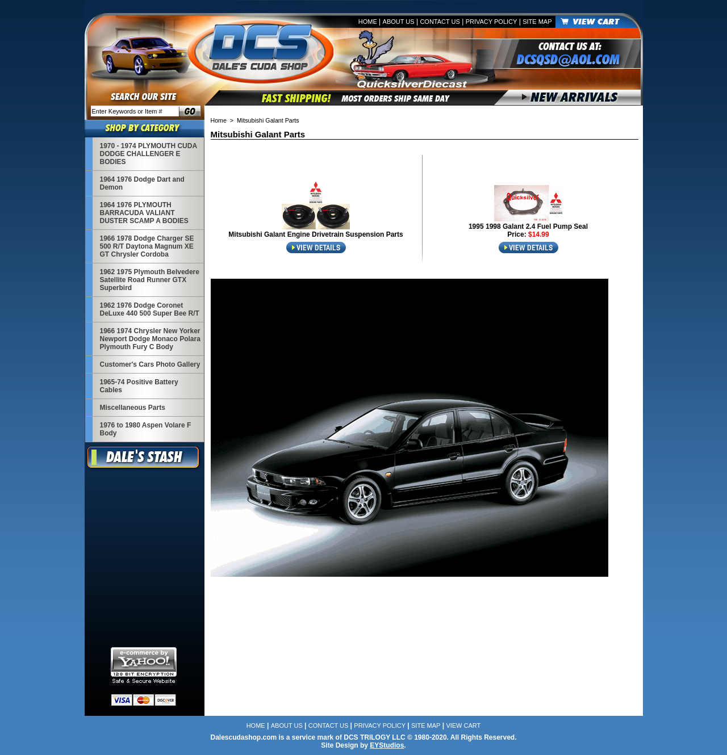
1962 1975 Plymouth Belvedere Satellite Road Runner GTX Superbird (149, 280)
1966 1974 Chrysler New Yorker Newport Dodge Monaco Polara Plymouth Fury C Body (150, 339)
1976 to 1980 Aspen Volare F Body (145, 429)
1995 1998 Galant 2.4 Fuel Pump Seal (528, 226)
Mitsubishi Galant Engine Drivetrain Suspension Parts (315, 234)
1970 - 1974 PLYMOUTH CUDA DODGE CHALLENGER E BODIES (148, 154)
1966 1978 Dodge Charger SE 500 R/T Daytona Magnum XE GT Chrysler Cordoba (147, 246)
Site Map (537, 21)
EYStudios (387, 745)
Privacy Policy (491, 21)
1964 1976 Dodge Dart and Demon (142, 183)
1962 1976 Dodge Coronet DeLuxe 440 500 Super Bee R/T (149, 309)
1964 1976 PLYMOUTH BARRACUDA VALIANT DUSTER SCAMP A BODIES (144, 213)
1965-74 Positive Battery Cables (139, 386)
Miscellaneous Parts (132, 408)
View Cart (463, 725)
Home (367, 21)
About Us (399, 21)
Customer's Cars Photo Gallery (150, 364)
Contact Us (440, 21)
